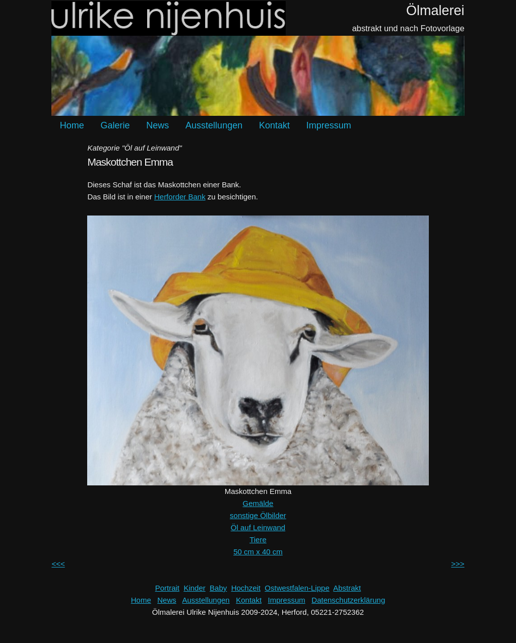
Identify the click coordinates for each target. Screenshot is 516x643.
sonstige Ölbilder (258, 515)
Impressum (328, 125)
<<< (57, 563)
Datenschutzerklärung (348, 600)
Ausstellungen (213, 125)
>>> (457, 563)
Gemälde (258, 503)
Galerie (115, 125)
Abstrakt (347, 588)
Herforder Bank (180, 196)
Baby (218, 588)
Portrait (167, 588)
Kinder (194, 588)
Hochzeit (246, 588)
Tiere (258, 539)
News (157, 125)
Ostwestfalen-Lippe (297, 588)
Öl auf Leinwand (258, 527)
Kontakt (274, 125)
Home (72, 125)
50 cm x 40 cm (258, 551)
